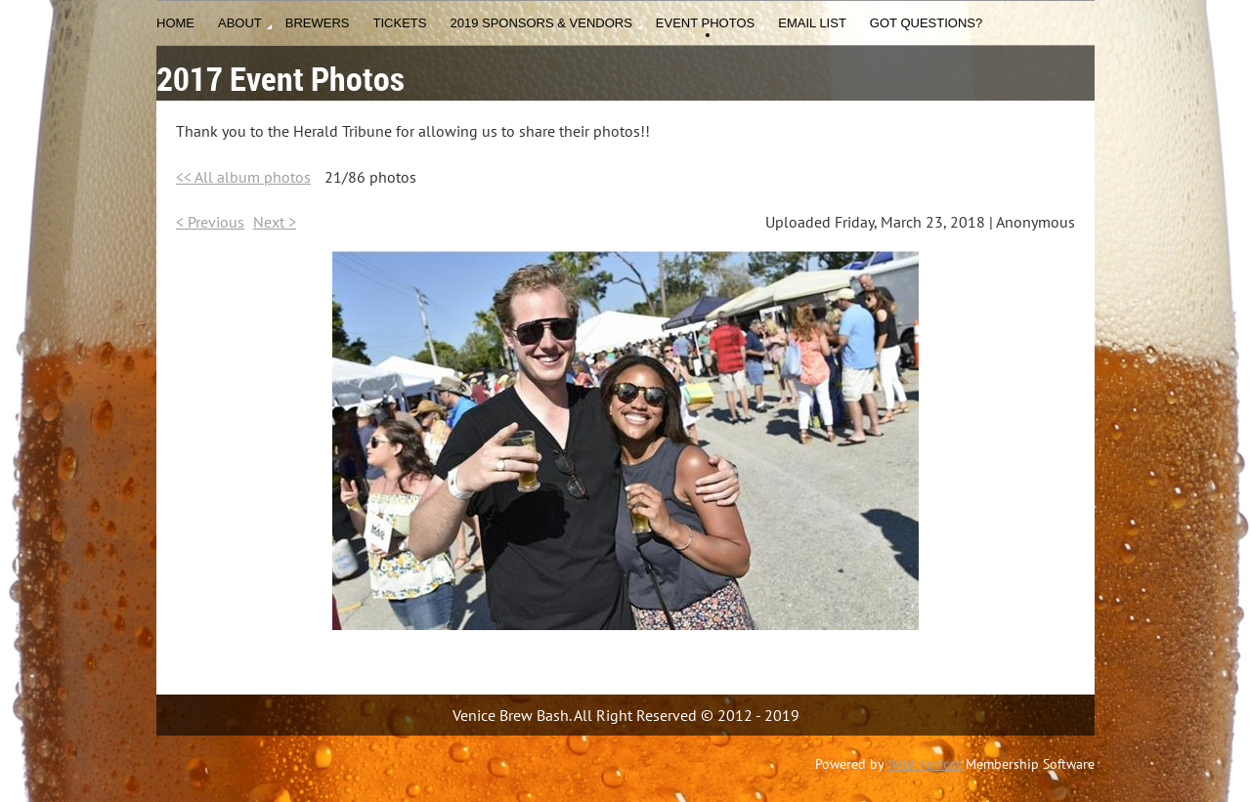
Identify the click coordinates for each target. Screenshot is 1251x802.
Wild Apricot (924, 764)
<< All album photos (243, 177)
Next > (274, 222)
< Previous (210, 222)
